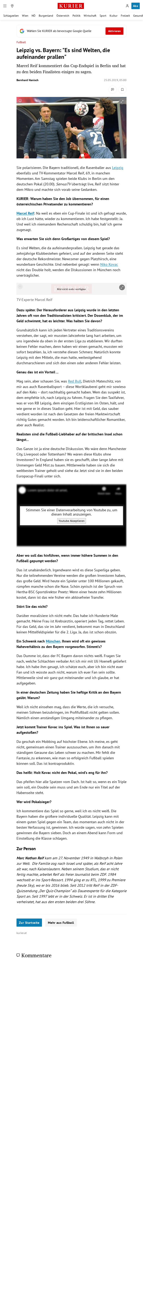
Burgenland (46, 15)
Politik (76, 15)
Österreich (62, 15)
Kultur (114, 15)
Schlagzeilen (11, 15)
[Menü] (5, 6)
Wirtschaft (90, 15)
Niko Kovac (109, 264)
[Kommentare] (113, 90)
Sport (103, 15)
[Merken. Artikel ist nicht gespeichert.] (122, 90)
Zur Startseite (29, 923)
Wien (25, 15)
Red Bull (74, 381)
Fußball (21, 42)
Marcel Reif (25, 213)
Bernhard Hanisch (27, 80)
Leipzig (117, 167)
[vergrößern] (122, 101)
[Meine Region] (12, 6)
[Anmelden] (127, 6)
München (53, 641)
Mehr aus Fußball (61, 923)
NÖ (33, 15)
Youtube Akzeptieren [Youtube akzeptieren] (72, 521)
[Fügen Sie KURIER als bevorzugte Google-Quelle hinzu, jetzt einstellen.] (71, 31)
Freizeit (125, 15)
